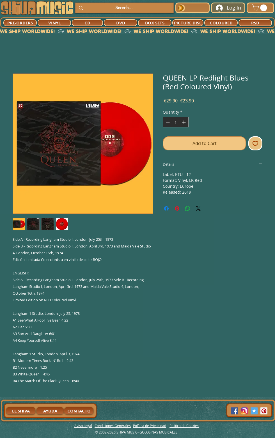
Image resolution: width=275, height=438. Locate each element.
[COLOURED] (221, 22)
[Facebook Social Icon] (234, 410)
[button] (260, 7)
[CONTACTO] (78, 410)
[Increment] (184, 122)
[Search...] (124, 8)
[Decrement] (167, 122)
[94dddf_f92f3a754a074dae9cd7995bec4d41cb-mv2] (244, 410)
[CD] (87, 22)
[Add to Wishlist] (255, 143)
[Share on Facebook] (166, 208)
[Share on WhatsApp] (187, 208)
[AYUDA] (50, 410)
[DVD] (120, 22)
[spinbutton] (176, 122)
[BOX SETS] (154, 22)
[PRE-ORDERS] (20, 22)
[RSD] (255, 22)
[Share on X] (198, 208)
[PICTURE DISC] (187, 22)
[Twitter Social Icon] (254, 410)
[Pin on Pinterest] (177, 208)
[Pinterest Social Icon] (263, 410)
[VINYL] (54, 22)
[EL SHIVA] (20, 410)
